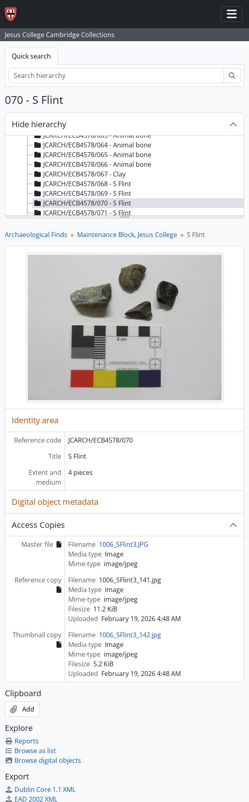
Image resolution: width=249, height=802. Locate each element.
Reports (22, 741)
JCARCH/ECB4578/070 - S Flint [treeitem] (82, 203)
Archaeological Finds (36, 234)
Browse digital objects (43, 760)
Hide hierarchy (39, 124)
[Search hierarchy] (116, 75)
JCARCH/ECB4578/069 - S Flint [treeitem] (82, 193)
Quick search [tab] (31, 56)
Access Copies (38, 524)
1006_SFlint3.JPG (124, 544)
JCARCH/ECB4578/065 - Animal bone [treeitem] (92, 155)
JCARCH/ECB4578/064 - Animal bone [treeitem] (92, 145)
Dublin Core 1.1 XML (40, 789)
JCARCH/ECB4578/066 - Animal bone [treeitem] (92, 164)
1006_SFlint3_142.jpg (130, 634)
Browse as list (30, 750)
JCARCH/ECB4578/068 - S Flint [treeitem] (82, 184)
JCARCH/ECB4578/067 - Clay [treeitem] (79, 174)
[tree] (124, 176)
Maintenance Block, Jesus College (127, 234)
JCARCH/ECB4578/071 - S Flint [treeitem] (82, 213)
